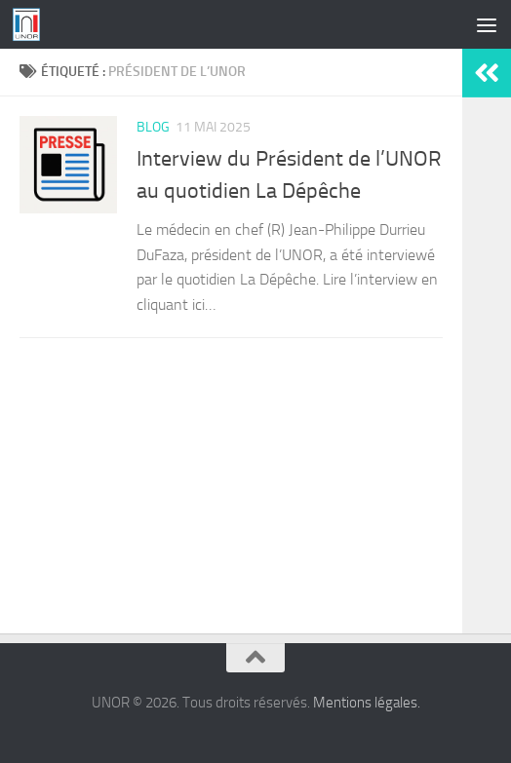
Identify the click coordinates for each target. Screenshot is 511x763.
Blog (153, 127)
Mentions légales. (366, 702)
